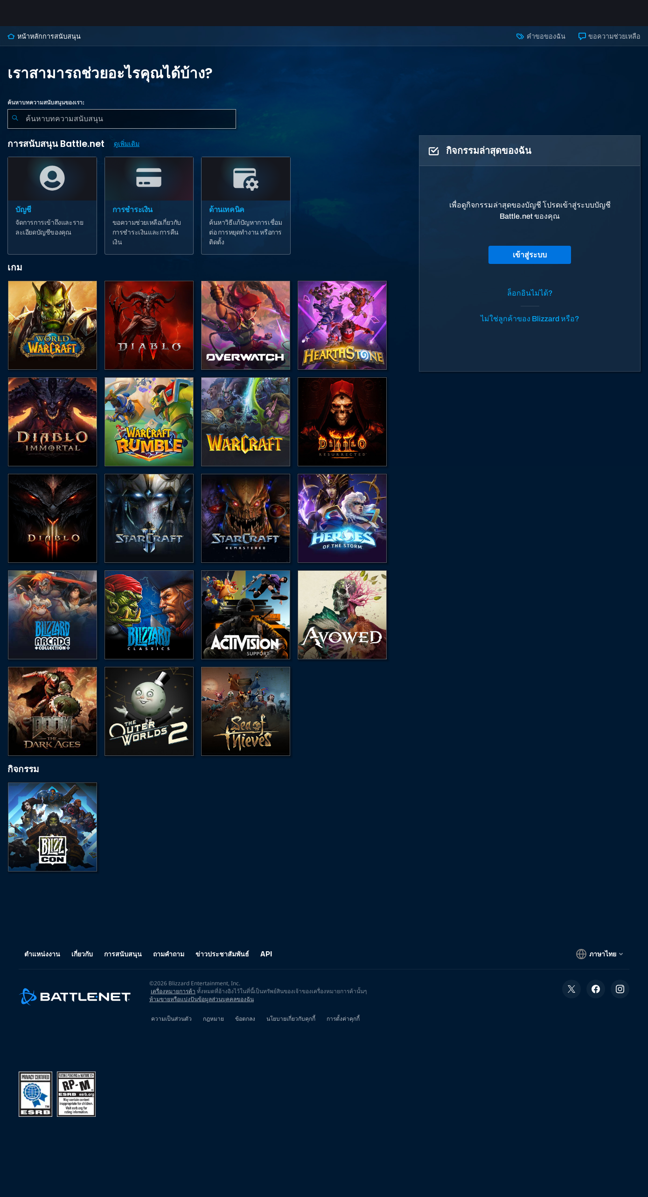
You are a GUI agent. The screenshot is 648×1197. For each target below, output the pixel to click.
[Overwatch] (246, 333)
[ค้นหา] (14, 126)
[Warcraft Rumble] (149, 429)
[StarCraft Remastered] (246, 526)
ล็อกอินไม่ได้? (530, 300)
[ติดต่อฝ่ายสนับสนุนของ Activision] (246, 622)
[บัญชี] (52, 213)
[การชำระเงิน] (149, 213)
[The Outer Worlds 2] (149, 719)
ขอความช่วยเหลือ (609, 44)
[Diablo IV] (149, 333)
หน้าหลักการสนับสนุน (44, 44)
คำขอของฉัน (540, 44)
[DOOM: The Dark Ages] (52, 719)
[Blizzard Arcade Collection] (52, 622)
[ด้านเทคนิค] (246, 213)
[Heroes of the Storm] (342, 526)
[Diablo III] (52, 526)
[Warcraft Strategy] (246, 429)
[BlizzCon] (52, 834)
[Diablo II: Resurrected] (342, 429)
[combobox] (121, 126)
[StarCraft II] (149, 526)
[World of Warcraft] (52, 333)
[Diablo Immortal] (52, 429)
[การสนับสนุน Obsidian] (342, 622)
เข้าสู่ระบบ (530, 262)
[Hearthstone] (342, 333)
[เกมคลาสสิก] (149, 622)
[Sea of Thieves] (246, 719)
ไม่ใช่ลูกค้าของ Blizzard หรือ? (530, 326)
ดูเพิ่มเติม (126, 151)
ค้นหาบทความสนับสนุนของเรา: (45, 110)
